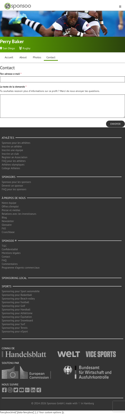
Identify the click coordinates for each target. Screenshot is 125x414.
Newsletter (8, 221)
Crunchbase (8, 232)
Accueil (9, 57)
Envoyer (115, 123)
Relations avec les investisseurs (19, 213)
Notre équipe (9, 202)
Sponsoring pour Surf (13, 324)
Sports (6, 286)
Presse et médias (11, 210)
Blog (4, 217)
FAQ (4, 260)
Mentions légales (11, 253)
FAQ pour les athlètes (14, 161)
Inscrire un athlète (12, 146)
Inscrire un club (10, 153)
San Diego (9, 48)
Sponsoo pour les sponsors (16, 182)
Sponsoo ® (9, 240)
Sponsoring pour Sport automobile (21, 291)
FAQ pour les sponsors (14, 189)
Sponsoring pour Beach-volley (18, 298)
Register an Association (14, 157)
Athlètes (8, 137)
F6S (4, 228)
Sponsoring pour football (15, 302)
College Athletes (11, 168)
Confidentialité (10, 249)
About (23, 57)
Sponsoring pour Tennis (14, 327)
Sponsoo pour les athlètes (16, 142)
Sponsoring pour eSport (15, 331)
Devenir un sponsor (12, 185)
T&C (4, 245)
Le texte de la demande (12, 86)
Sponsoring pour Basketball (17, 295)
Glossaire (7, 224)
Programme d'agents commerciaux (21, 267)
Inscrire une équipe (12, 150)
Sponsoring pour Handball (16, 309)
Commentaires (10, 264)
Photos (37, 57)
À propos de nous (14, 198)
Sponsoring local (14, 278)
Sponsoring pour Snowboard (17, 320)
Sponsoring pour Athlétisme (17, 313)
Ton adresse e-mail (10, 73)
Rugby (26, 48)
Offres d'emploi (10, 206)
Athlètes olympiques (13, 164)
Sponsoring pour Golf (13, 305)
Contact (50, 57)
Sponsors (8, 177)
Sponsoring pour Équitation (17, 316)
